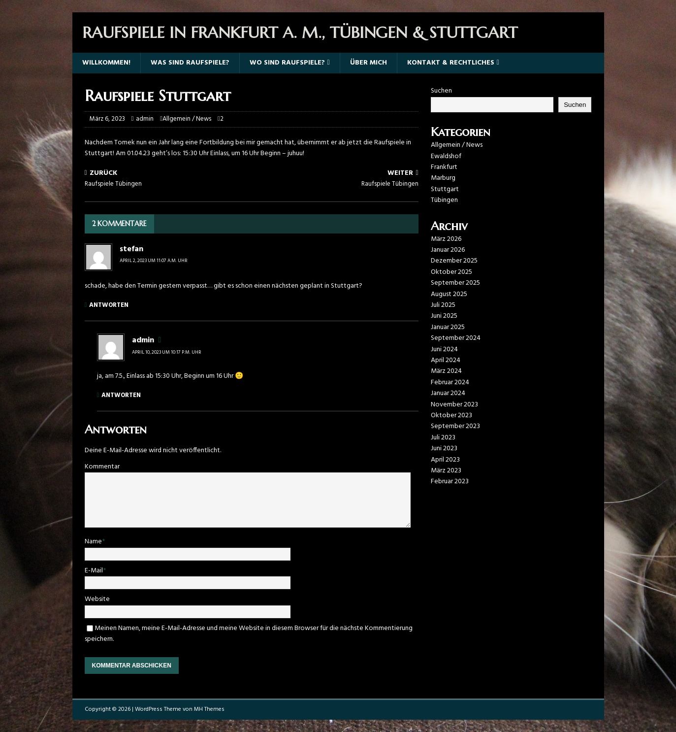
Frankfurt (444, 167)
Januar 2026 (448, 250)
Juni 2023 (444, 448)
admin (145, 119)
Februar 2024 (450, 382)
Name (93, 541)
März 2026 (446, 239)
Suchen (441, 91)
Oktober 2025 (451, 272)
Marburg (443, 178)
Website (97, 599)
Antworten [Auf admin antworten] (121, 395)
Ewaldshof (446, 156)
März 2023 (446, 470)
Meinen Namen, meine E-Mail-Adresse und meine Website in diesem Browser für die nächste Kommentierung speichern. (249, 634)
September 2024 (456, 338)
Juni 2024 (444, 349)
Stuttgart (445, 189)
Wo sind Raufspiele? (287, 62)
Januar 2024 (448, 393)
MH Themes (209, 709)
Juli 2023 (443, 437)
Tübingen (444, 200)
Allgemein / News (186, 119)
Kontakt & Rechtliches (450, 62)
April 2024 (445, 360)
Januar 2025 (448, 327)
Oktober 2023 (451, 415)
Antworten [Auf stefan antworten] (109, 305)
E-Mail (94, 570)
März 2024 (446, 371)
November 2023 (454, 404)
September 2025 (455, 283)
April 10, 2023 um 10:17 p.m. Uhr (166, 352)
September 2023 (455, 426)
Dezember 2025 (454, 260)
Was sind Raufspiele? (190, 62)
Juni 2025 (444, 316)
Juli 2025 (443, 305)
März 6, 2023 (107, 119)
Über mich (368, 62)
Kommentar (102, 466)
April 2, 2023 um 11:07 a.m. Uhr (154, 261)
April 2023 (445, 460)
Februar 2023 (450, 481)
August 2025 (449, 294)
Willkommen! (106, 62)
